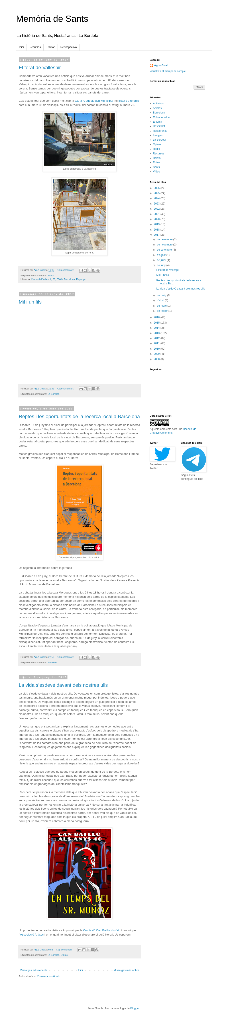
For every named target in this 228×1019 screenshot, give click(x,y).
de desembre (165, 239)
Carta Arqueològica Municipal (94, 100)
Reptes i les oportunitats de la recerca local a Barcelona (79, 416)
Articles (157, 108)
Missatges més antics (126, 970)
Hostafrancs (160, 130)
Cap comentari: (65, 270)
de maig (162, 295)
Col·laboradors (161, 117)
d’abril (161, 300)
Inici (21, 47)
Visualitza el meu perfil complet (168, 71)
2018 (157, 229)
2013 (157, 333)
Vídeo (156, 171)
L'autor (51, 47)
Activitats (52, 662)
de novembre (165, 244)
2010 (157, 348)
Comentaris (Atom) (48, 976)
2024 (157, 198)
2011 (157, 343)
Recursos (35, 47)
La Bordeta (53, 394)
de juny (161, 265)
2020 (157, 219)
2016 (157, 317)
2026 (157, 188)
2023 (157, 203)
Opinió (64, 955)
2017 (157, 234)
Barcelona (159, 112)
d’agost (161, 255)
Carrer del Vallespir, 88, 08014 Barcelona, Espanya (58, 279)
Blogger (134, 1008)
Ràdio (156, 148)
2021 (157, 214)
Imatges (158, 135)
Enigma (157, 121)
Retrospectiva (68, 47)
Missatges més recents (33, 970)
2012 (157, 338)
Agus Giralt (161, 65)
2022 (157, 208)
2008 (157, 359)
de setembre (165, 249)
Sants (51, 275)
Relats (157, 158)
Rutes (156, 162)
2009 (157, 353)
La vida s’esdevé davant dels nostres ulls (63, 685)
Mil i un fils (30, 302)
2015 (157, 322)
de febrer (162, 310)
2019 (157, 224)
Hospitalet (159, 126)
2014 (157, 327)
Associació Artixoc (32, 934)
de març (162, 305)
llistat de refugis (128, 100)
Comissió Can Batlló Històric (101, 930)
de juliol (162, 260)
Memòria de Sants (52, 19)
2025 (157, 193)
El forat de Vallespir (40, 67)
